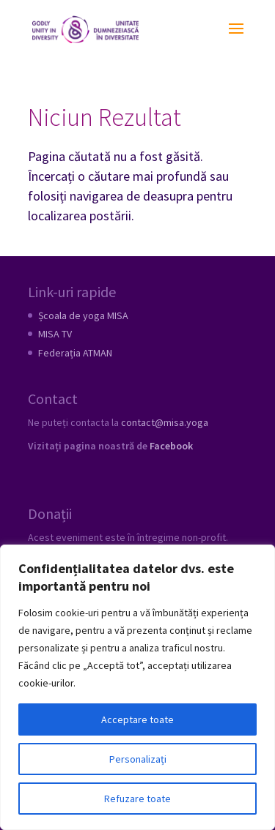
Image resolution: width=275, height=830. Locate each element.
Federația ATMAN (75, 352)
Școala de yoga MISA (83, 315)
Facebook (171, 445)
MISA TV (55, 333)
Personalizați (137, 759)
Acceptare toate (137, 719)
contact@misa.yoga (164, 422)
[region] (137, 687)
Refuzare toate (137, 798)
